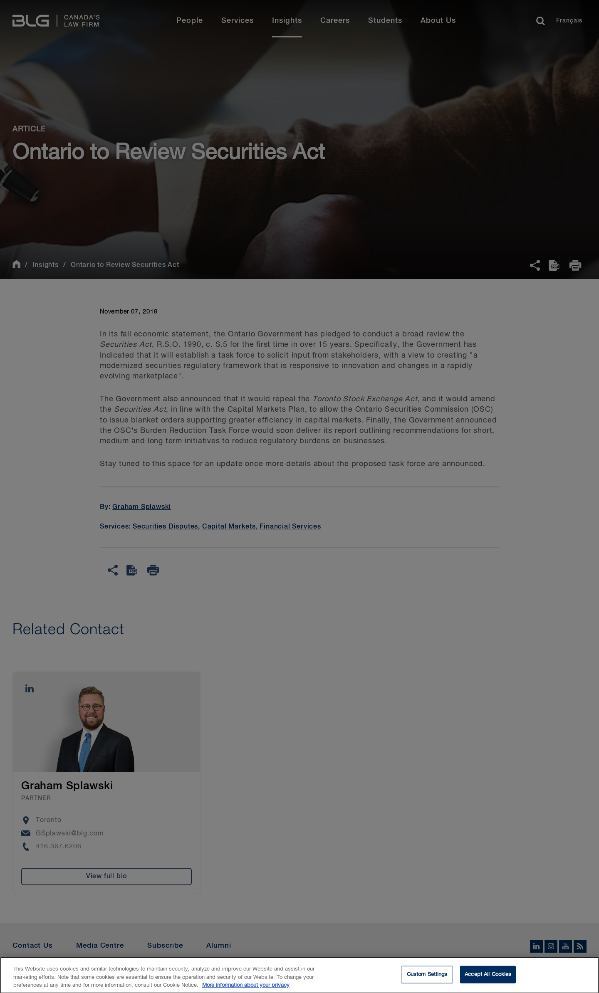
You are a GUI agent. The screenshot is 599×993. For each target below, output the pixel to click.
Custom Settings (427, 978)
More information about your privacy (246, 989)
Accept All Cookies (488, 978)
